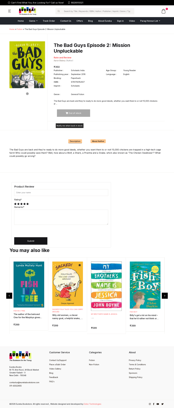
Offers (79, 21)
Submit (30, 241)
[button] (9, 10)
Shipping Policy (135, 377)
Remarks (19, 207)
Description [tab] (75, 141)
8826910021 (75, 2)
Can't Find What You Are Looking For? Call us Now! (36, 2)
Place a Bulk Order (57, 364)
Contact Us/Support (57, 360)
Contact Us (65, 21)
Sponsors (133, 373)
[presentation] (34, 232)
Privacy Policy (135, 360)
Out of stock (73, 113)
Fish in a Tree (19, 311)
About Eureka (105, 21)
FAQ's (51, 381)
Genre (32, 21)
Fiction (19, 29)
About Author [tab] (98, 141)
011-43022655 (15, 386)
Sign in (120, 21)
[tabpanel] (27, 64)
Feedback (53, 377)
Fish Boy (133, 312)
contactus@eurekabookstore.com (24, 382)
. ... (92, 317)
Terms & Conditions (137, 364)
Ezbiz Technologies (92, 404)
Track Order (49, 21)
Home (21, 21)
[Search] (98, 11)
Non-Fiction (94, 364)
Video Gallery (55, 369)
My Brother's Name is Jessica (104, 314)
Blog (90, 21)
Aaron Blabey (60, 60)
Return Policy (134, 369)
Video (132, 21)
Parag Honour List (149, 21)
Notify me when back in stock (70, 126)
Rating (18, 199)
